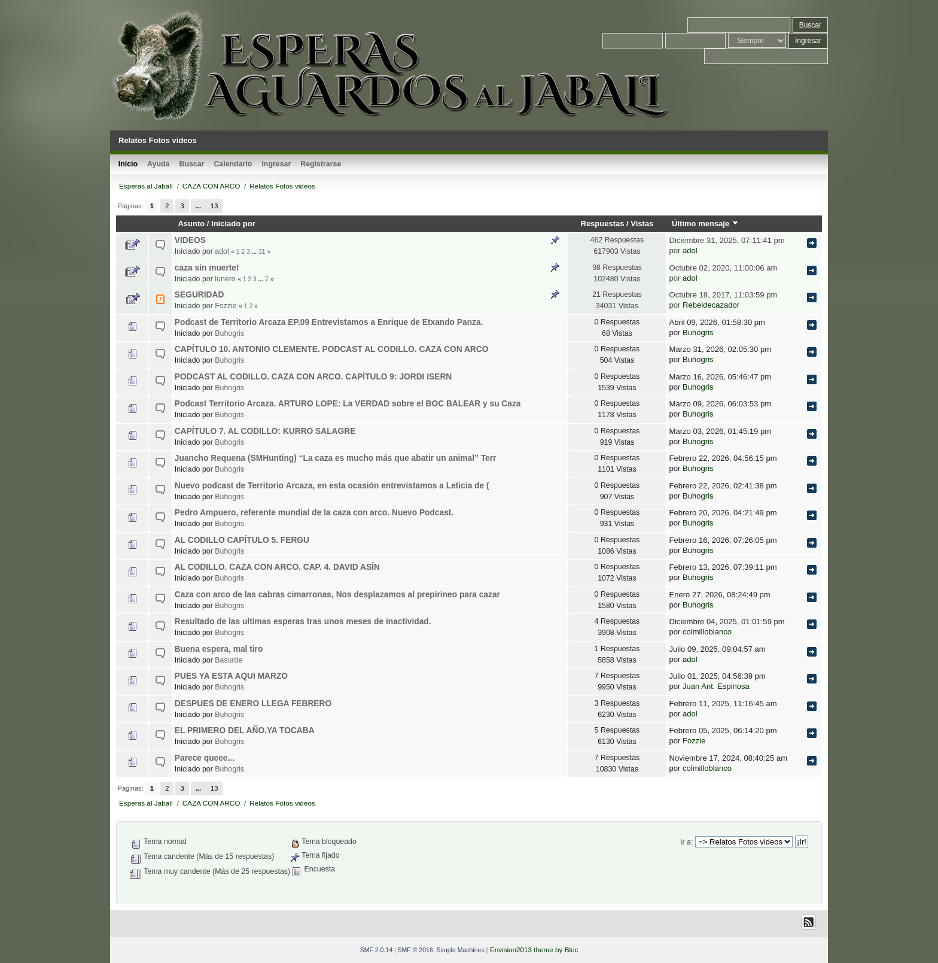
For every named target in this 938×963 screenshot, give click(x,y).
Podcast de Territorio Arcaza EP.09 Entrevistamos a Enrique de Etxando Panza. (329, 322)
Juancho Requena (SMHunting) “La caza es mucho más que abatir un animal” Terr (336, 458)
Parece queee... (204, 758)
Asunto (191, 223)
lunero (225, 279)
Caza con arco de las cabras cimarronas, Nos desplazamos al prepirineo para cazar (337, 594)
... (198, 205)
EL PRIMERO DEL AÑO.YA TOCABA (245, 730)
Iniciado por (233, 223)
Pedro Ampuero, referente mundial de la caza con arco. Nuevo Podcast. (314, 512)
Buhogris (229, 333)
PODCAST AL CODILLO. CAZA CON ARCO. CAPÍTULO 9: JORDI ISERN (313, 376)
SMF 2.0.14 (376, 949)
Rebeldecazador (711, 304)
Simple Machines (461, 949)
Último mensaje (705, 223)
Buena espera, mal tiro (219, 649)
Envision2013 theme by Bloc (534, 949)
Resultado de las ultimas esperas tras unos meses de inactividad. (303, 621)
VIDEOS (190, 240)
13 (214, 205)
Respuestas (603, 223)
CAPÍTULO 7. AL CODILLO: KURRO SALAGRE (265, 431)
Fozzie (225, 306)
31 (261, 251)
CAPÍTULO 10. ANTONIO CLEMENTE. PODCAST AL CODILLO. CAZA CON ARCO (332, 349)
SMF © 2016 (415, 949)
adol (222, 251)
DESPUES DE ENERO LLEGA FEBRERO (253, 703)
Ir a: (686, 842)
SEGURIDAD (199, 294)
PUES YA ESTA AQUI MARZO (231, 676)
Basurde (228, 660)
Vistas (642, 223)
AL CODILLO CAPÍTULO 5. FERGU (242, 540)
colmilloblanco (707, 631)
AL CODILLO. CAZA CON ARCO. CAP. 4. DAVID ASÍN (277, 567)
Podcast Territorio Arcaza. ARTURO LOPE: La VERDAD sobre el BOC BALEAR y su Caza (348, 403)
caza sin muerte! (207, 267)
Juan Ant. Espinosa (716, 686)
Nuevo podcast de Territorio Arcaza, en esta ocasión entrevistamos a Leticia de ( (332, 485)
